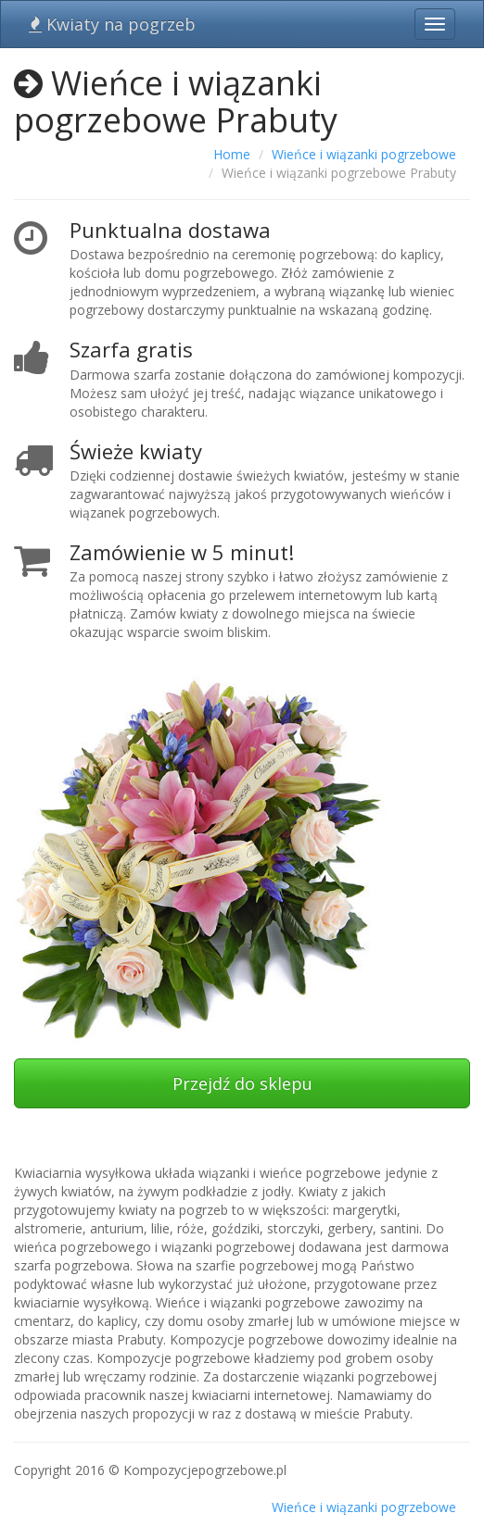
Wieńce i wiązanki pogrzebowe (364, 154)
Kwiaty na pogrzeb (112, 24)
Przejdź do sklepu (242, 1083)
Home (231, 154)
